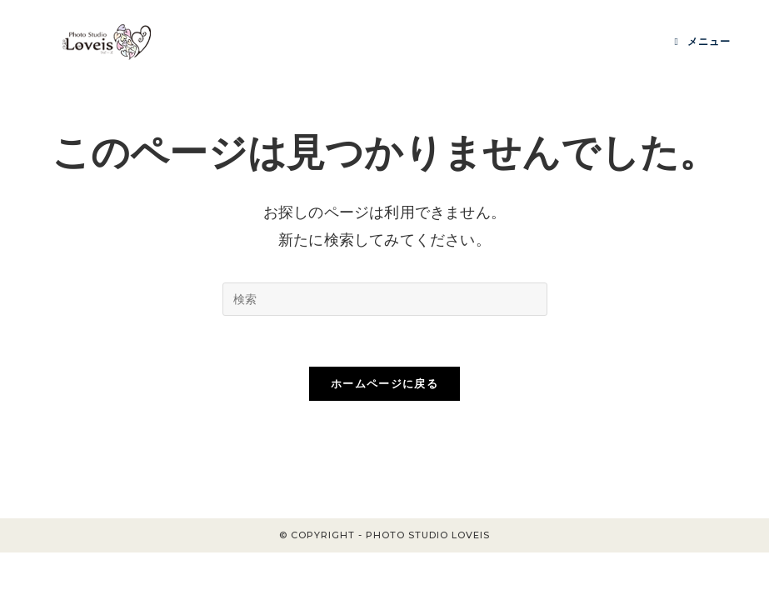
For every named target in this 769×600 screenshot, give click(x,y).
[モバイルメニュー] (702, 41)
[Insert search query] (384, 299)
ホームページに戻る (384, 383)
